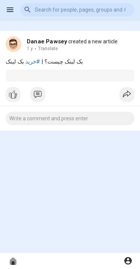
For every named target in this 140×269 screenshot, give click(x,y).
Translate (48, 48)
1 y (30, 48)
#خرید (32, 61)
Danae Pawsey (47, 41)
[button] (77, 9)
